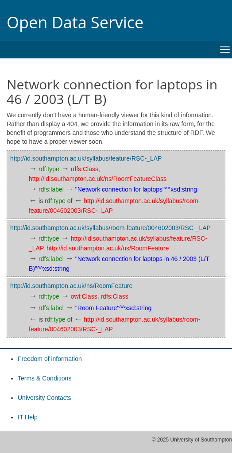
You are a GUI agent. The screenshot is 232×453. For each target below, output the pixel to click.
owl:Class (84, 296)
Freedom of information (50, 358)
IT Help (28, 417)
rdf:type (49, 169)
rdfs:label (51, 189)
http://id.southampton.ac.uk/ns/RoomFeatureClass (97, 178)
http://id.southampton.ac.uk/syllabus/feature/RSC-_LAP (86, 158)
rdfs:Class (84, 169)
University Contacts (44, 397)
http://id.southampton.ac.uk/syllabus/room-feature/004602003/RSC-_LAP (110, 227)
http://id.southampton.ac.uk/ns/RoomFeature (107, 248)
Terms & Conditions (44, 378)
